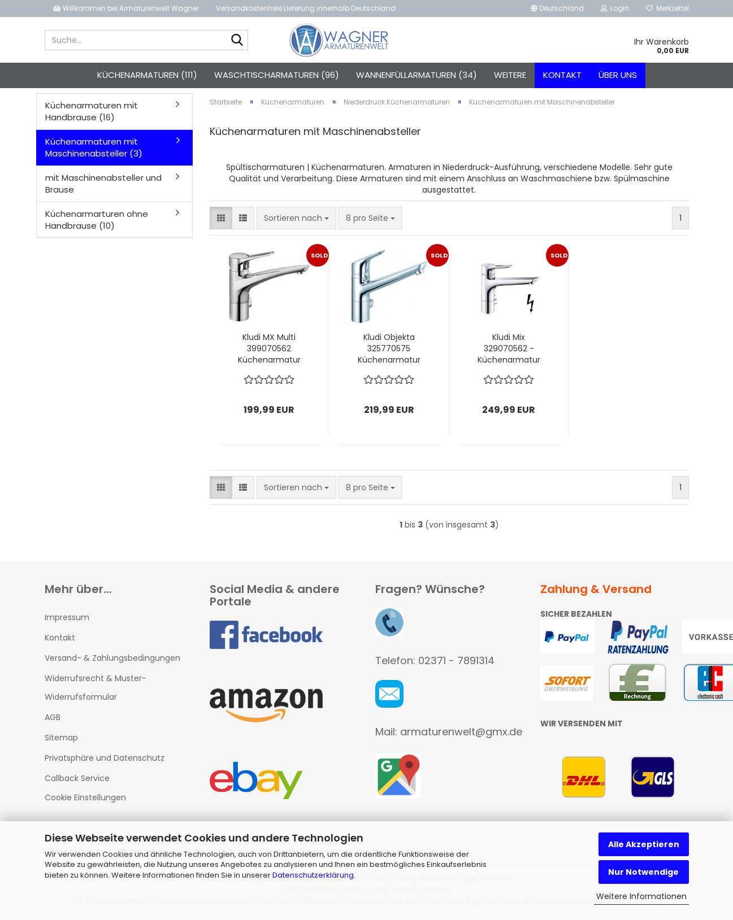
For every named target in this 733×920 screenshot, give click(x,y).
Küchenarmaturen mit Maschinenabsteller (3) (93, 147)
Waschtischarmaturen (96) (276, 75)
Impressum (67, 617)
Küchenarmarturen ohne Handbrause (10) (96, 220)
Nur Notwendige (643, 872)
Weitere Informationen (641, 896)
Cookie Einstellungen (85, 797)
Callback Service (77, 778)
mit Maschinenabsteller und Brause (103, 183)
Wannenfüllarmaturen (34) (416, 75)
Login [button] (615, 8)
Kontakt (562, 75)
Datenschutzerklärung (313, 875)
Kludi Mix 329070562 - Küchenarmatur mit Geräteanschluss (508, 348)
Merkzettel (667, 8)
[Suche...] (237, 40)
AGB (52, 717)
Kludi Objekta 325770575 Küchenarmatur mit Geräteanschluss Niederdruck (388, 348)
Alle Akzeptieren (643, 844)
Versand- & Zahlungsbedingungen (112, 658)
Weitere (510, 75)
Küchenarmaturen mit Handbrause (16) (91, 111)
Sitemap (61, 737)
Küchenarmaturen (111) (147, 75)
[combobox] (296, 218)
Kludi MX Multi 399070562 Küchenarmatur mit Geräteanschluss (269, 348)
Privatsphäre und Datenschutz (104, 758)
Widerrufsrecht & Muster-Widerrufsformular (95, 687)
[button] (557, 8)
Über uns (617, 75)
